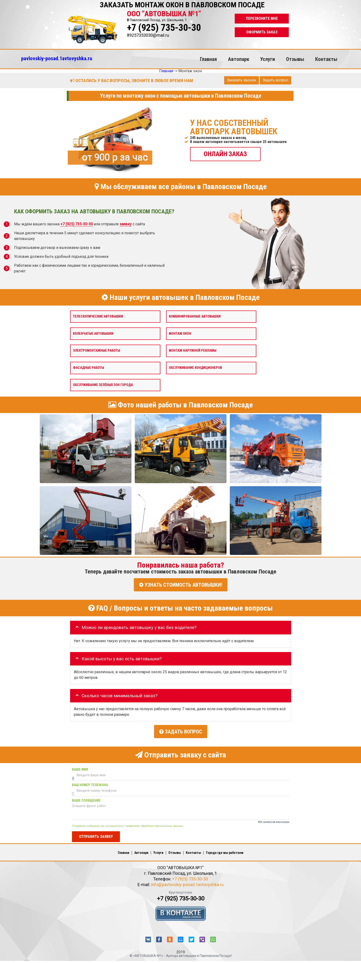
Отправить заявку (96, 835)
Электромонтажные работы (96, 351)
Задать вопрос (275, 80)
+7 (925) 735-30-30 (164, 27)
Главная (208, 59)
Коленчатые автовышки (93, 333)
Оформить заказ (262, 32)
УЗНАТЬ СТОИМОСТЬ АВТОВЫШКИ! (180, 585)
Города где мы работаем (224, 851)
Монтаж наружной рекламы (192, 351)
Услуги (267, 59)
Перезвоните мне (262, 18)
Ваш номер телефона (90, 783)
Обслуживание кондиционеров (195, 368)
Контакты (326, 59)
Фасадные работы (88, 368)
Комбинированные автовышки (195, 316)
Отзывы (295, 59)
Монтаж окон (180, 333)
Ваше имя (80, 768)
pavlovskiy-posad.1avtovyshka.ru (56, 58)
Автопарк (238, 59)
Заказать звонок (241, 80)
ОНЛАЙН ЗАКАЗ (225, 154)
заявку (126, 224)
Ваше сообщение (86, 799)
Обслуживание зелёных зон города (103, 385)
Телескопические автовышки (98, 316)
